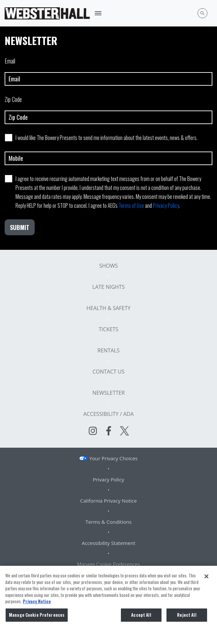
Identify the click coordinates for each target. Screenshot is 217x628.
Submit (19, 227)
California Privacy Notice (108, 500)
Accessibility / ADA (108, 414)
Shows (108, 265)
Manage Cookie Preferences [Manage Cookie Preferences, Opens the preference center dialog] (36, 616)
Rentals (108, 350)
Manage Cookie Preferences (108, 564)
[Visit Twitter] (124, 431)
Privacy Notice (37, 603)
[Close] (206, 578)
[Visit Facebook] (108, 431)
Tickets (109, 329)
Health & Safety (109, 308)
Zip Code (109, 109)
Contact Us (108, 371)
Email (109, 71)
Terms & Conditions (108, 521)
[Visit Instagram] (93, 431)
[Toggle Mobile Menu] (98, 13)
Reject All (186, 616)
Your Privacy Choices (113, 458)
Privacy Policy (166, 205)
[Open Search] (202, 13)
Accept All (141, 616)
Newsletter (108, 392)
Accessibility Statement (108, 543)
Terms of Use (131, 205)
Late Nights (108, 287)
